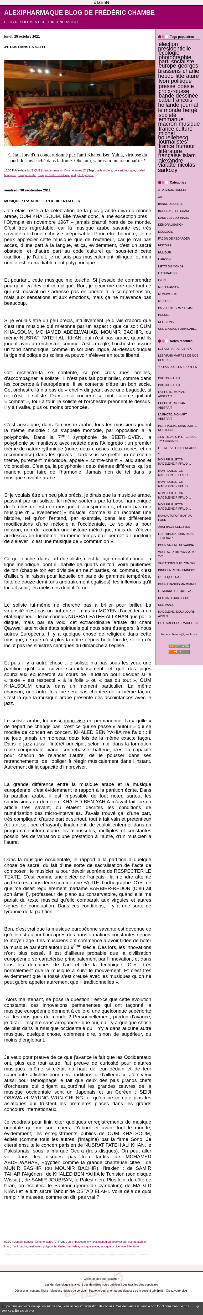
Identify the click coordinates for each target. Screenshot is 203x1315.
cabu (165, 100)
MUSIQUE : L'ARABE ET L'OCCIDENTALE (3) (42, 201)
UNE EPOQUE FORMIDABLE (177, 328)
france (166, 146)
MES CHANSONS (169, 287)
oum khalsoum (77, 1241)
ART (161, 197)
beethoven (34, 1246)
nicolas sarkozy (176, 167)
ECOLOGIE (165, 231)
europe (167, 66)
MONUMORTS (167, 294)
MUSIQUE (164, 300)
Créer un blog (92, 1278)
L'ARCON (164, 259)
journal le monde (178, 107)
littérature (187, 76)
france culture (175, 129)
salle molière (104, 170)
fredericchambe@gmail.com (179, 634)
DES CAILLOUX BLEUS (173, 598)
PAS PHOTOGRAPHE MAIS (176, 307)
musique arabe (27, 175)
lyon (164, 81)
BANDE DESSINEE (170, 203)
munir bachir (19, 1246)
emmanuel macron (171, 121)
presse (167, 86)
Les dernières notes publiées (102, 1284)
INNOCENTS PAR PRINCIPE (177, 570)
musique (189, 124)
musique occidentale (113, 1246)
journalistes (173, 142)
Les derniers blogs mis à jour (63, 1284)
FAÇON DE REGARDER (174, 238)
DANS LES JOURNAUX (173, 217)
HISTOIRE (164, 245)
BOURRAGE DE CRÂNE (174, 210)
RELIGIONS (166, 321)
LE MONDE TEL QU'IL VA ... (176, 590)
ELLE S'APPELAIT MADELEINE (178, 623)
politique (181, 81)
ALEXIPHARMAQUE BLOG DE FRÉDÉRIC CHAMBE (79, 12)
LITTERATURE (168, 273)
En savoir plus (25, 1310)
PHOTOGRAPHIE (169, 378)
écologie (169, 53)
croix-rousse (174, 91)
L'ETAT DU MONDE (171, 266)
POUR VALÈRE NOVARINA (176, 545)
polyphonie (49, 1246)
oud (73, 175)
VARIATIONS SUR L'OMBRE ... (178, 563)
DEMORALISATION (171, 224)
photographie (175, 57)
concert (118, 170)
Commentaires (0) (75, 170)
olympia (92, 1241)
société (167, 115)
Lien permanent (52, 170)
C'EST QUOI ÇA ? (169, 576)
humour (185, 146)
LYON (162, 280)
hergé (190, 110)
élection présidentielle (174, 46)
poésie (185, 86)
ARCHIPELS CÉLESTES (174, 526)
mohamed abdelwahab (112, 1241)
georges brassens (178, 68)
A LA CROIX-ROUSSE (172, 189)
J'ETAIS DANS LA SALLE (25, 47)
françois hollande (175, 102)
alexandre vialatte (170, 163)
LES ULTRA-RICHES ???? (175, 348)
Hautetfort (113, 1278)
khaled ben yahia (68, 1246)
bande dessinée (178, 96)
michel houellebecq (173, 135)
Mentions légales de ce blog (68, 1290)
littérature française (170, 153)
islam (189, 155)
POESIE (163, 314)
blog (184, 1290)
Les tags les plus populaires (140, 1284)
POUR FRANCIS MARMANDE (177, 584)
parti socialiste (176, 61)
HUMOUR (164, 252)
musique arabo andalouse (54, 175)
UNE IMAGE (166, 604)
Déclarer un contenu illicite (31, 1290)
